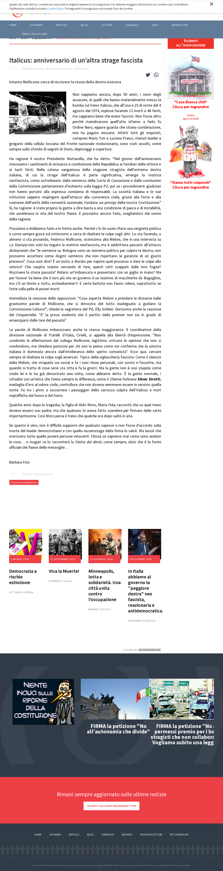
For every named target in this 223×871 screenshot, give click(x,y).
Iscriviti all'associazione (190, 42)
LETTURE (106, 25)
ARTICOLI (62, 25)
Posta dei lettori (151, 834)
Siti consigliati (179, 834)
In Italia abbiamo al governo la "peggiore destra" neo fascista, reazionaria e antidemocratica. (145, 591)
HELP (155, 25)
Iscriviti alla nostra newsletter (111, 806)
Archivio (127, 834)
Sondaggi (132, 25)
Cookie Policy (55, 8)
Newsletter (180, 25)
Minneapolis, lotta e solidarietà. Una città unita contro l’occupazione (104, 585)
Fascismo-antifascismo (24, 482)
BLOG (84, 25)
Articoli (74, 834)
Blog (90, 834)
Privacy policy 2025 (34, 34)
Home (13, 25)
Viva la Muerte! (64, 571)
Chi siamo (36, 25)
